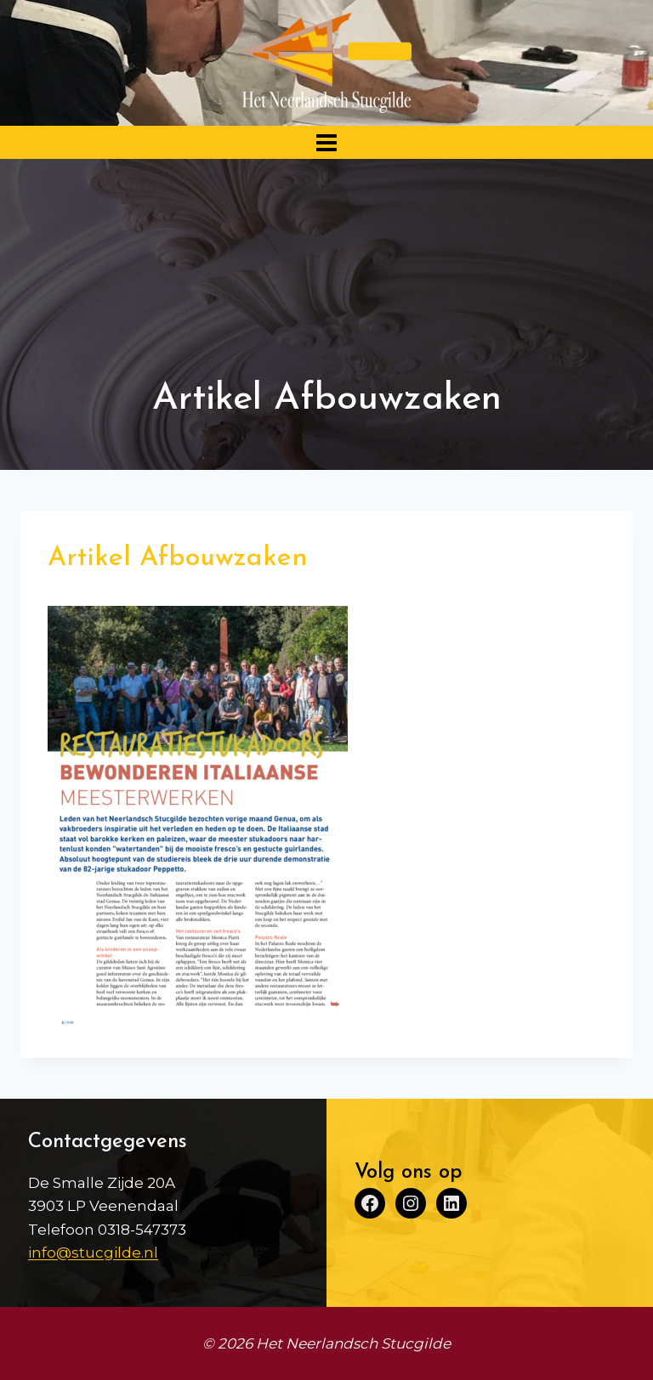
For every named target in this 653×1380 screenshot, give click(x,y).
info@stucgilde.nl (93, 1252)
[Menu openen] (327, 142)
